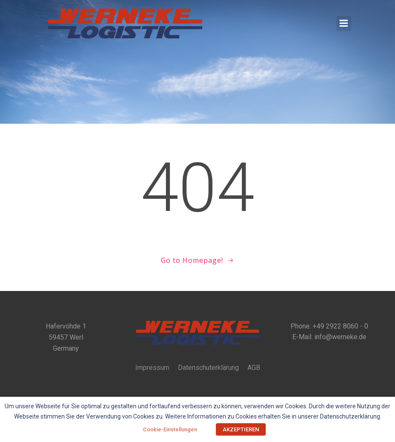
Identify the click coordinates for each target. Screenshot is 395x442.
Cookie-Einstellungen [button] (170, 429)
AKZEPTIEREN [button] (241, 429)
